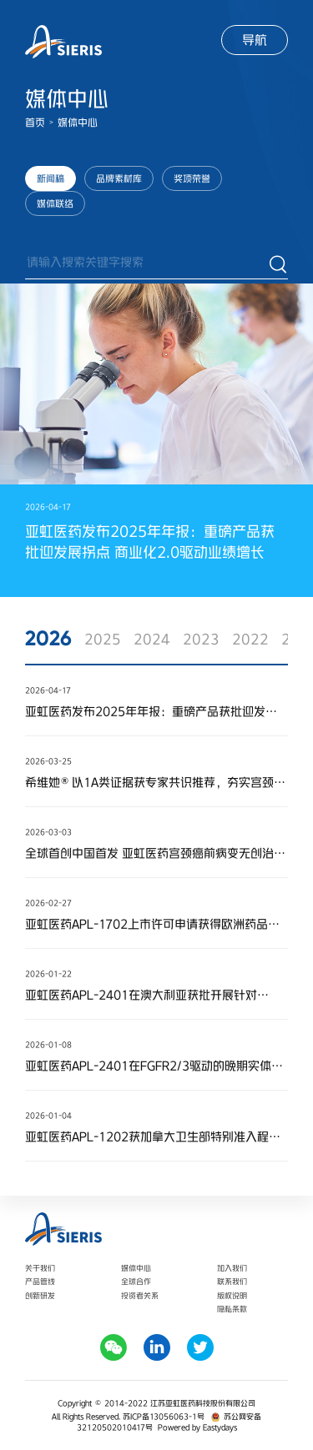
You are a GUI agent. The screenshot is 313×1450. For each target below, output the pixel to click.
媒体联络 (55, 203)
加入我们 (232, 1268)
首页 (35, 123)
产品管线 (40, 1281)
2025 (102, 638)
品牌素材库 (119, 178)
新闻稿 (50, 178)
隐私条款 (232, 1308)
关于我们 (40, 1268)
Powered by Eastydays (197, 1427)
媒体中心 (78, 123)
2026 (48, 638)
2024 (152, 638)
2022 (250, 638)
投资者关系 (140, 1295)
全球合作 (136, 1281)
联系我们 (232, 1281)
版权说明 (232, 1295)
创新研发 (40, 1295)
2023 (201, 638)
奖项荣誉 (192, 178)
